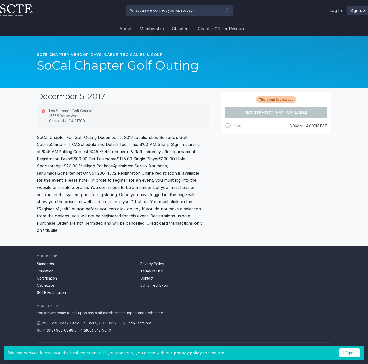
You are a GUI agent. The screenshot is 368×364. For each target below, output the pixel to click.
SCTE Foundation (51, 292)
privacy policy (188, 352)
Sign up (357, 10)
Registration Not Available (276, 112)
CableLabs (46, 285)
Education (45, 271)
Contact (146, 278)
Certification (47, 278)
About (125, 28)
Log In (336, 10)
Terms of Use (151, 271)
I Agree (349, 352)
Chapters (181, 28)
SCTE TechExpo (154, 285)
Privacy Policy (152, 264)
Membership (152, 28)
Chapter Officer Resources (224, 28)
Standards (45, 264)
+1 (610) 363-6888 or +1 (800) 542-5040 (76, 330)
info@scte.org (140, 323)
